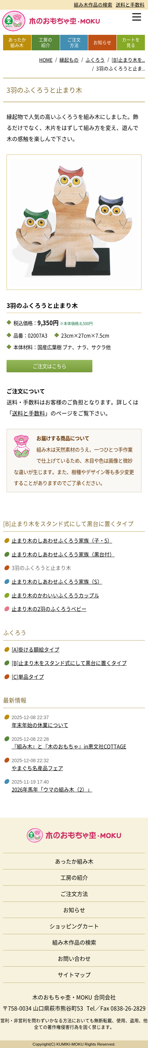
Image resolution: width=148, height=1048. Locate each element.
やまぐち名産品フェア (37, 768)
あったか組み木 (74, 861)
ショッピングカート (74, 926)
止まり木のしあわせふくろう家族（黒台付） (63, 554)
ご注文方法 (74, 893)
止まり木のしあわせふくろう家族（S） (57, 581)
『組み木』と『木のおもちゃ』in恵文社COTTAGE (69, 746)
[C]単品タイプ (28, 677)
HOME (46, 59)
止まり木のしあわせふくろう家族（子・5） (62, 540)
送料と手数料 (130, 4)
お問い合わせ (74, 958)
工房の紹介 (74, 877)
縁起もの (69, 59)
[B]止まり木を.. (128, 59)
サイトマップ (74, 974)
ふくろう (95, 59)
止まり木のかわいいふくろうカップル (55, 595)
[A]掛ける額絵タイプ (35, 649)
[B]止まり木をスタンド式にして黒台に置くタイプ (69, 663)
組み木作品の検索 (93, 4)
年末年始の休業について (40, 725)
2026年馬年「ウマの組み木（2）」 (52, 789)
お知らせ (74, 910)
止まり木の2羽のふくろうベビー (49, 609)
